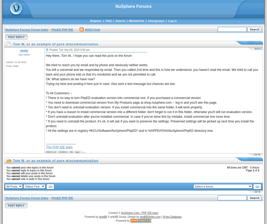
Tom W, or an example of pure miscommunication (56, 161)
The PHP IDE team (59, 147)
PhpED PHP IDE (62, 29)
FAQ (109, 20)
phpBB (103, 216)
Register (96, 20)
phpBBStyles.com (150, 216)
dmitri (24, 50)
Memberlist (136, 20)
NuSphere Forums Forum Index (26, 29)
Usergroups (156, 20)
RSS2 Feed (90, 29)
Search (120, 20)
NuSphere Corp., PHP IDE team (140, 212)
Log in (172, 20)
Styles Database (172, 216)
